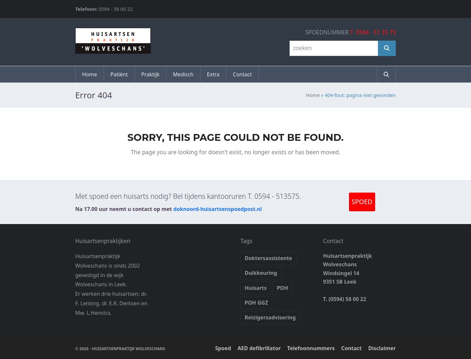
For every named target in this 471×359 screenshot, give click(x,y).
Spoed (223, 348)
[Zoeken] (387, 48)
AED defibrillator (259, 348)
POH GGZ (256, 302)
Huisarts (256, 288)
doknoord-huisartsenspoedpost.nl (217, 209)
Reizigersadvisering (270, 317)
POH (282, 288)
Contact (351, 348)
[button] (386, 74)
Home (313, 95)
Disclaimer (382, 348)
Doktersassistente (268, 258)
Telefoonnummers (311, 348)
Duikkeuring (261, 272)
